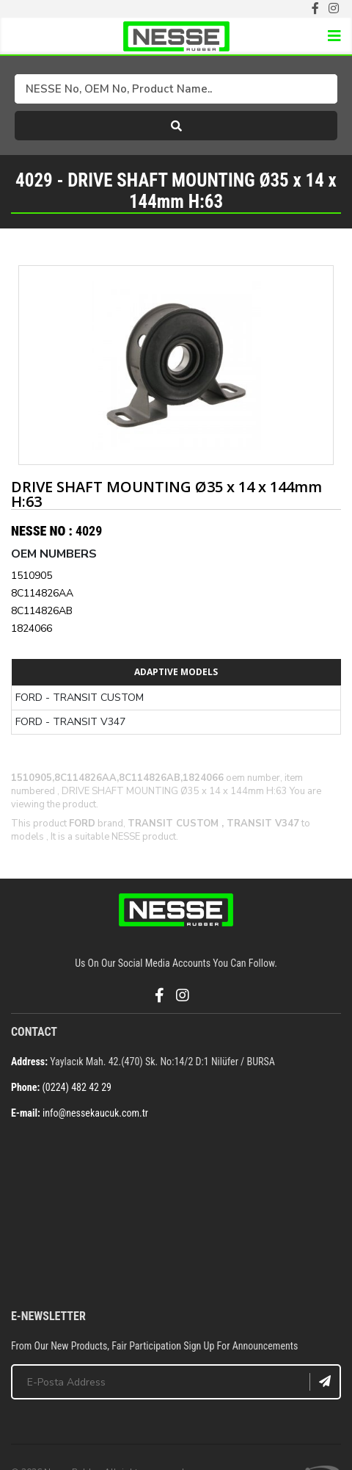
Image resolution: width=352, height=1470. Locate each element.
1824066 (31, 628)
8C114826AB (42, 611)
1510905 (31, 576)
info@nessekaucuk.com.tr (95, 1113)
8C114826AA (42, 593)
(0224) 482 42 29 (76, 1087)
